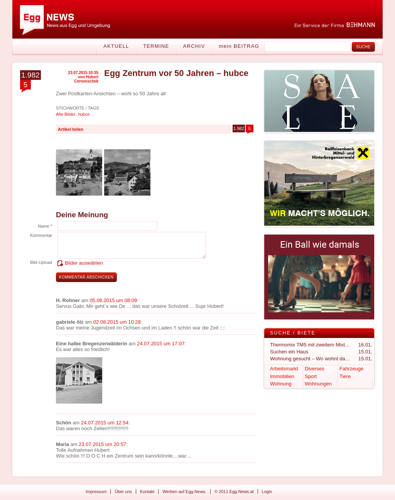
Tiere (345, 376)
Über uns (123, 491)
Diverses (314, 369)
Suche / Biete (293, 333)
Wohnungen (318, 384)
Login (267, 491)
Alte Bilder (65, 114)
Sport (311, 376)
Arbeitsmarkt (284, 369)
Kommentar (41, 235)
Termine (156, 46)
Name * (45, 226)
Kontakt (147, 491)
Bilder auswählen (84, 263)
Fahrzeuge (351, 369)
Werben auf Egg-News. (184, 491)
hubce (83, 114)
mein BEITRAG (239, 46)
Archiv (194, 46)
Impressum (96, 491)
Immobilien (282, 376)
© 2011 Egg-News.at (234, 491)
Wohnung (280, 384)
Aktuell (116, 46)
